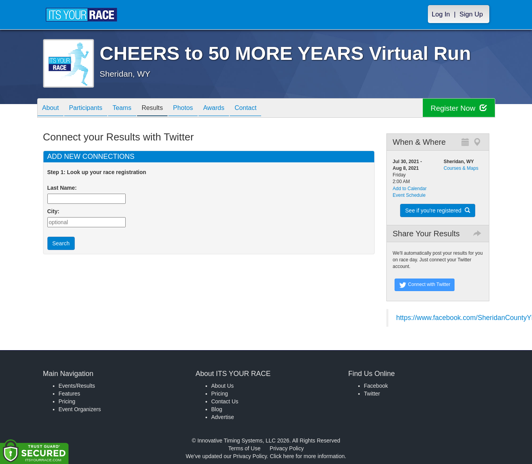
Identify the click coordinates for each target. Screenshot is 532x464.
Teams (129, 108)
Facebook (376, 386)
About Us (222, 386)
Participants (90, 108)
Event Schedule (409, 195)
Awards (230, 108)
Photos (196, 108)
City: (53, 211)
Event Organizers (80, 409)
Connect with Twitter (424, 285)
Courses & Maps (461, 168)
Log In (441, 14)
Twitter (372, 393)
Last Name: (63, 188)
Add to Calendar (410, 188)
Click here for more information (307, 456)
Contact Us (224, 401)
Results (162, 108)
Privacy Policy (287, 448)
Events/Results (77, 386)
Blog (216, 409)
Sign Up (471, 14)
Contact (264, 108)
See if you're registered (437, 210)
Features (69, 393)
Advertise (222, 417)
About (52, 108)
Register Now (457, 108)
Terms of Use (244, 448)
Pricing (67, 401)
